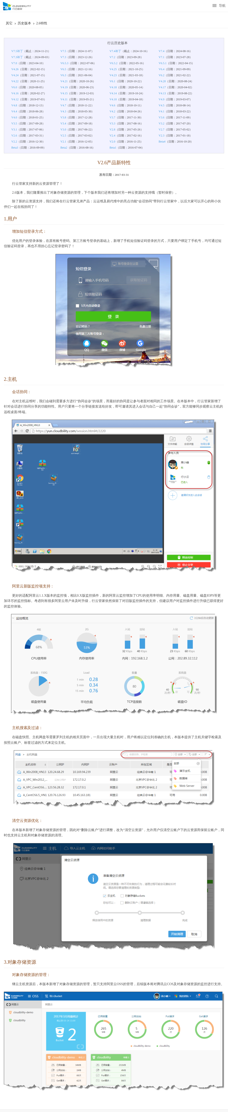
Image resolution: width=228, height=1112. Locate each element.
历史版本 (25, 23)
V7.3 (63, 57)
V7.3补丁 (17, 57)
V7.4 (162, 51)
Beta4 (162, 141)
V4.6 (112, 105)
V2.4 (112, 135)
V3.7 (112, 117)
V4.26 (15, 69)
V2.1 (63, 141)
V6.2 (162, 75)
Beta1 (113, 147)
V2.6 (14, 135)
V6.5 (63, 69)
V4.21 (64, 81)
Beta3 (14, 147)
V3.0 (63, 129)
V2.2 (14, 141)
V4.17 (162, 87)
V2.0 (112, 141)
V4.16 (15, 93)
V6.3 (63, 75)
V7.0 (14, 63)
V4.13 (162, 93)
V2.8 (112, 129)
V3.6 (162, 117)
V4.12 (15, 99)
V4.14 (113, 93)
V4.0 (14, 117)
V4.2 (112, 111)
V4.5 (162, 105)
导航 (219, 6)
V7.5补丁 (17, 51)
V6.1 (112, 81)
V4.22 (15, 81)
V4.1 (162, 111)
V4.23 (113, 75)
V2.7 (162, 129)
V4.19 (64, 87)
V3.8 (63, 117)
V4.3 (63, 111)
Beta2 (64, 147)
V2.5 (63, 135)
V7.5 (63, 51)
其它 (10, 23)
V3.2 (162, 123)
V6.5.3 (65, 63)
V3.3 (112, 123)
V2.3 (162, 135)
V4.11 (64, 99)
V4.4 (14, 111)
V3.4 (63, 123)
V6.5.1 (163, 63)
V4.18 (113, 87)
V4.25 (113, 69)
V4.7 (63, 105)
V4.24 (15, 75)
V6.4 (162, 69)
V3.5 (14, 123)
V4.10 (113, 99)
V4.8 (14, 105)
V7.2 (112, 57)
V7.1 (162, 57)
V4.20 (162, 81)
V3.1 (14, 129)
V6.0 (14, 87)
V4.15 (64, 93)
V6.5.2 (113, 63)
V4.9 (162, 99)
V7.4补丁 (115, 51)
